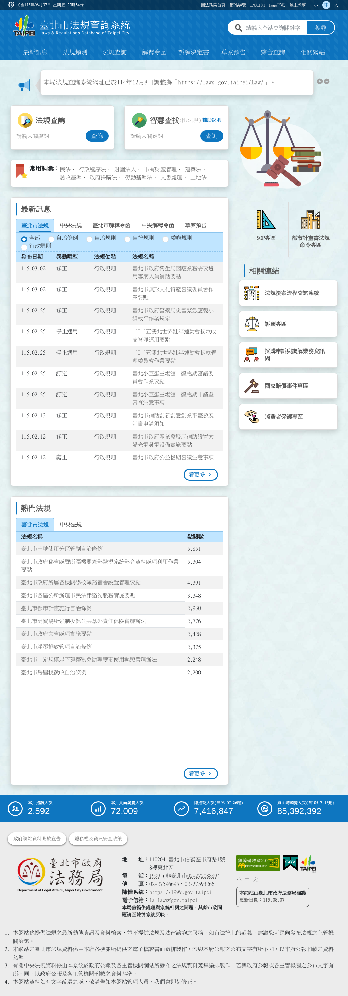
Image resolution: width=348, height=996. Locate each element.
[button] (319, 82)
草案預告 (233, 52)
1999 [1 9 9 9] (154, 875)
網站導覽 (238, 5)
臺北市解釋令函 (111, 225)
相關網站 (312, 52)
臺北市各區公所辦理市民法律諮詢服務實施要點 (78, 595)
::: (4, 74)
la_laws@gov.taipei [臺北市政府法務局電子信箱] (173, 900)
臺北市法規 (35, 225)
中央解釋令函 (157, 225)
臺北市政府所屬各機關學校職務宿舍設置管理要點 (81, 582)
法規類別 (75, 52)
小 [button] (316, 5)
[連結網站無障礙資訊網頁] (258, 863)
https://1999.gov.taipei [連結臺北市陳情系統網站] (180, 892)
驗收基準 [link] (71, 177)
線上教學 (298, 5)
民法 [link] (65, 169)
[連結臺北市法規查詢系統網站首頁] (72, 26)
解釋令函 (154, 52)
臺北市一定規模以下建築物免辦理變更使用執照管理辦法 (89, 659)
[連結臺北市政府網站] (308, 864)
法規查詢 (114, 52)
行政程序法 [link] (92, 169)
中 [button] (326, 5)
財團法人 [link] (125, 169)
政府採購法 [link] (103, 177)
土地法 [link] (198, 177)
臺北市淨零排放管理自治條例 (56, 646)
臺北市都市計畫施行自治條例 (56, 608)
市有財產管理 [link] (160, 169)
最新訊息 (35, 52)
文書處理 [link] (171, 177)
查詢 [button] (97, 136)
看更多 (197, 474)
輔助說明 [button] (211, 120)
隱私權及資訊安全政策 (98, 838)
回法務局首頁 (213, 5)
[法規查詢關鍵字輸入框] (51, 136)
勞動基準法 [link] (138, 177)
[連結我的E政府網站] (290, 863)
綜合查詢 (273, 52)
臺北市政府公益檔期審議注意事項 (173, 457)
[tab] (35, 226)
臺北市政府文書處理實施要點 (56, 634)
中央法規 (71, 225)
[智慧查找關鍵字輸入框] (165, 136)
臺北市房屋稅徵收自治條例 (53, 672)
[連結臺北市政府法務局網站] (60, 874)
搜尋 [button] (320, 28)
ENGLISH (257, 5)
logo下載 (277, 5)
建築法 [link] (193, 169)
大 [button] (336, 5)
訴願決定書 (193, 52)
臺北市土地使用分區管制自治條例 (62, 548)
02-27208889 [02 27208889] (202, 875)
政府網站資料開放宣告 (37, 838)
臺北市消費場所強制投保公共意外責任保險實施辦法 (83, 621)
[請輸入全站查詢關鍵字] (275, 28)
